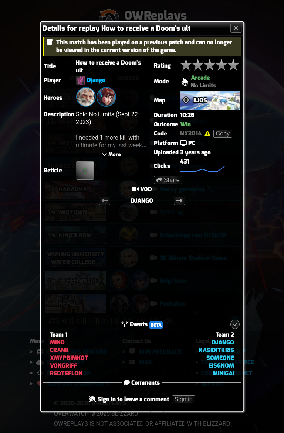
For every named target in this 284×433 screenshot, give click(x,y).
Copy (223, 133)
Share (168, 180)
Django (96, 80)
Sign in (184, 399)
